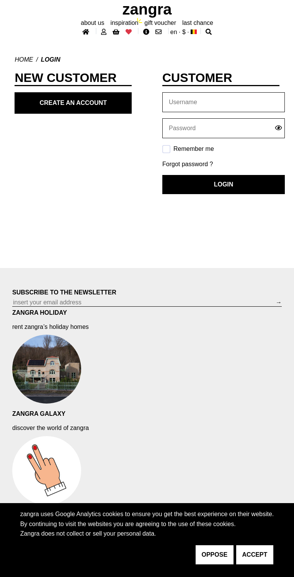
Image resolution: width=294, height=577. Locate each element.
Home (24, 59)
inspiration (124, 23)
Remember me (193, 148)
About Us (92, 23)
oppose (215, 554)
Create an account (73, 103)
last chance (197, 23)
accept (255, 554)
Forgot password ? (187, 164)
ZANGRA (147, 9)
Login (224, 184)
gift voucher (160, 23)
